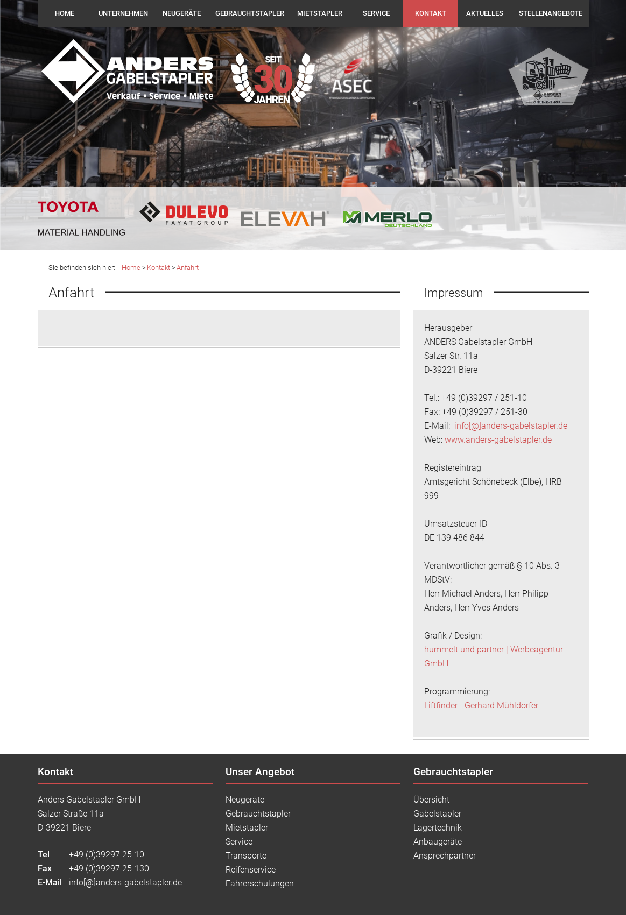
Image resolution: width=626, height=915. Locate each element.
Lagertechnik (437, 827)
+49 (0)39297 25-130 (109, 868)
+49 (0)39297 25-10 (106, 854)
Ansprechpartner (444, 855)
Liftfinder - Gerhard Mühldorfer (481, 705)
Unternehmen (123, 13)
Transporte (246, 855)
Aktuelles (484, 13)
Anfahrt (188, 268)
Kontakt (430, 13)
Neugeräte (182, 13)
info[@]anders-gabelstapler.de (509, 426)
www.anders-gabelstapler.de (498, 440)
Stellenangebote (550, 13)
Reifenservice (251, 869)
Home (64, 13)
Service (376, 13)
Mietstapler (319, 13)
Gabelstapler (437, 813)
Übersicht (431, 800)
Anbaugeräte (437, 841)
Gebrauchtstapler (249, 13)
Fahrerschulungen (260, 883)
